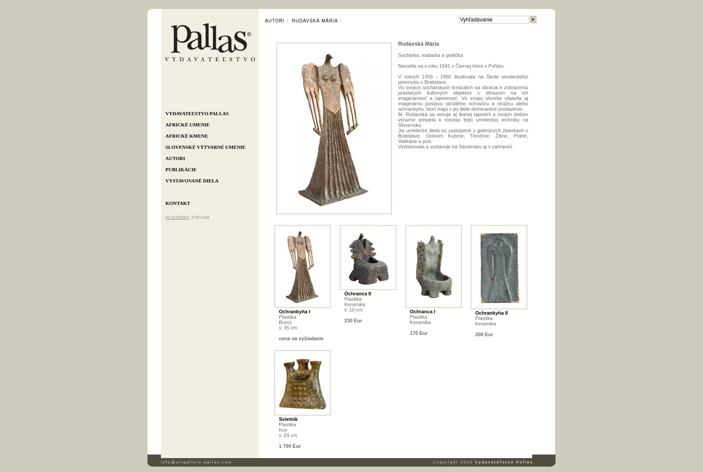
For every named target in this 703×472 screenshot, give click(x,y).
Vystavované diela (192, 180)
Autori (175, 158)
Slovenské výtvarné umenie (205, 147)
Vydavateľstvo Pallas (197, 113)
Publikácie (181, 169)
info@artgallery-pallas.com (196, 462)
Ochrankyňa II (491, 313)
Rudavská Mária (315, 20)
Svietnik (288, 419)
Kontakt (177, 203)
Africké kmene (186, 136)
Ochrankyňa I (294, 311)
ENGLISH (200, 217)
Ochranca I (422, 311)
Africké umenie (187, 124)
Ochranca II (357, 293)
